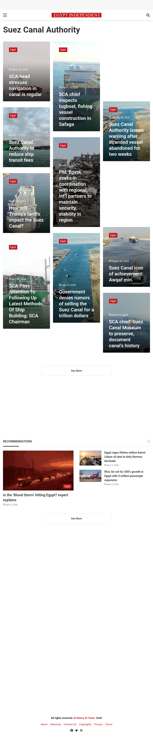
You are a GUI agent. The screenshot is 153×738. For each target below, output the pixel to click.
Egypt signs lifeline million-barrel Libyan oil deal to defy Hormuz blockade (124, 457)
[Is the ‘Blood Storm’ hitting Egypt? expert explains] (38, 470)
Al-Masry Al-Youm (84, 717)
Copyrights (85, 724)
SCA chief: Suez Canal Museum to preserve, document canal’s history (126, 333)
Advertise (55, 724)
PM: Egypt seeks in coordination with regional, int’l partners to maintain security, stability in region (75, 196)
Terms (108, 724)
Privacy (98, 724)
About (44, 724)
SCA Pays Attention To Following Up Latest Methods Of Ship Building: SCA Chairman (25, 304)
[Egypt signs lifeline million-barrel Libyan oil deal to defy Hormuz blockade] (90, 458)
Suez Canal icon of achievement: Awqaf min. (126, 274)
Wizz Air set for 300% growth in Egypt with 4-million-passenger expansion (123, 476)
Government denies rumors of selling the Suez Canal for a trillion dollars (76, 304)
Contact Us (70, 724)
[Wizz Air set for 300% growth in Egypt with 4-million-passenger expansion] (90, 476)
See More (76, 370)
